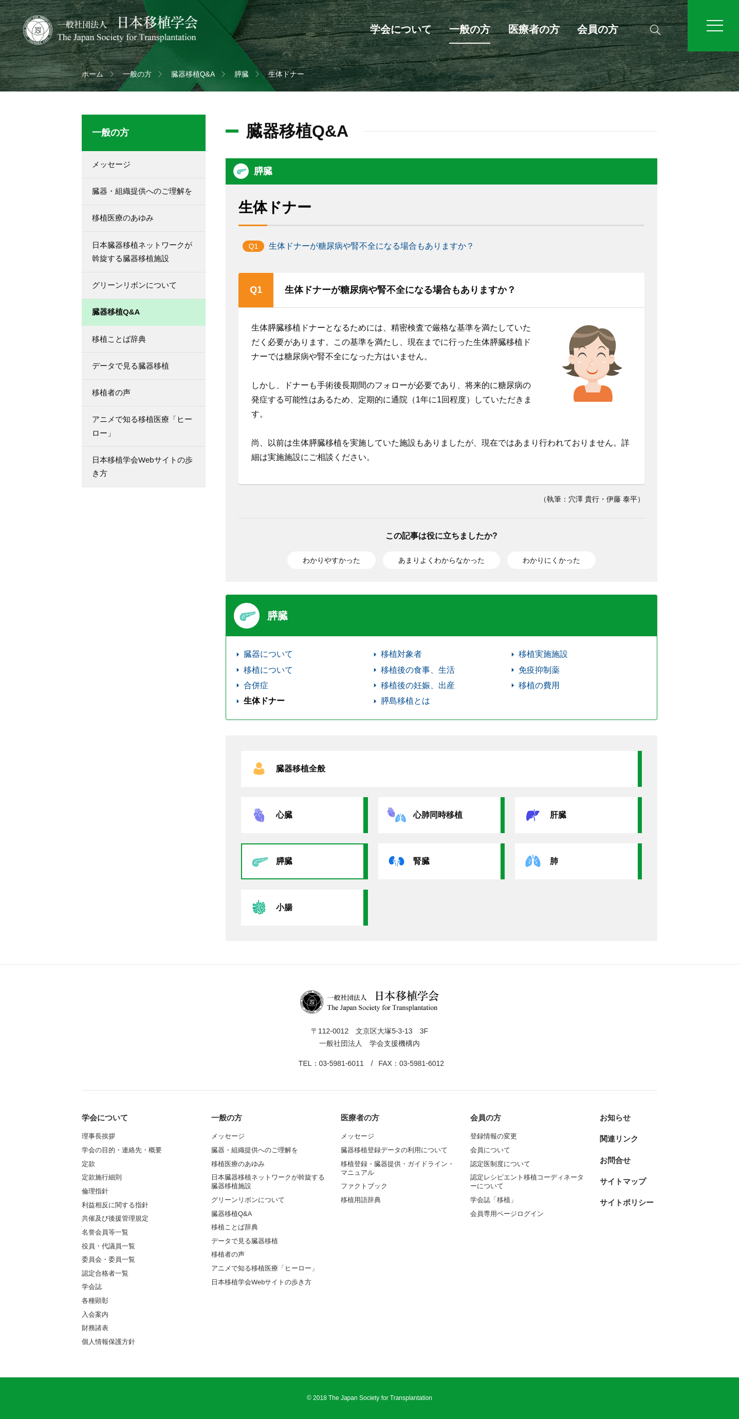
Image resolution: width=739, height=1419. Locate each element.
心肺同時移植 (423, 815)
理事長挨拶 (98, 1136)
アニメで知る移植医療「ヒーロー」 (142, 426)
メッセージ (111, 164)
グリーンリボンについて (134, 285)
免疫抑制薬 (539, 670)
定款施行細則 (102, 1177)
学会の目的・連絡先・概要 (122, 1150)
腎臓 (406, 861)
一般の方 (469, 29)
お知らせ (615, 1117)
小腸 (269, 907)
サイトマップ (623, 1181)
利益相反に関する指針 (115, 1205)
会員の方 (597, 29)
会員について (490, 1150)
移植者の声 (111, 392)
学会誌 (92, 1287)
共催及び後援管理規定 (115, 1218)
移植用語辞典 (361, 1200)
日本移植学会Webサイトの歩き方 (142, 466)
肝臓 (543, 815)
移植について (268, 670)
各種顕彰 (95, 1300)
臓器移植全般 (285, 769)
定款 (88, 1164)
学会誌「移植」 (493, 1200)
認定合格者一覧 (105, 1273)
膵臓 (241, 74)
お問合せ (615, 1160)
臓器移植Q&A (193, 74)
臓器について (268, 654)
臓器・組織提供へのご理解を (142, 191)
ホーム (92, 74)
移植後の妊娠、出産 (418, 685)
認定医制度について (500, 1164)
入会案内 (95, 1314)
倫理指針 (95, 1191)
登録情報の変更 (493, 1136)
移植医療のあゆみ (123, 217)
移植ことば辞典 (119, 339)
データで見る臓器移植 (130, 365)
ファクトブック (364, 1186)
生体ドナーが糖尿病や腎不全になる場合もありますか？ (371, 246)
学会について (401, 29)
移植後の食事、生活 (418, 670)
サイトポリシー (627, 1202)
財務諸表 (95, 1328)
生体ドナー (264, 700)
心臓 (269, 815)
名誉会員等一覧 (105, 1232)
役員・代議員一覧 (108, 1246)
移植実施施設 (543, 654)
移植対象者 (401, 654)
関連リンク (619, 1138)
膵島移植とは (405, 700)
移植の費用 (539, 685)
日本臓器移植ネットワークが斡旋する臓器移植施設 (142, 252)
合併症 (256, 685)
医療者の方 (534, 29)
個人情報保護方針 (108, 1342)
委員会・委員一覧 (108, 1259)
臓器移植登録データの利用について (394, 1150)
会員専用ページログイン (507, 1214)
